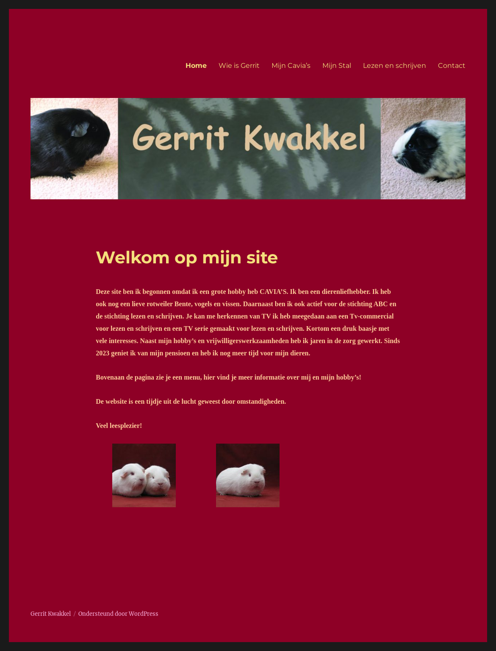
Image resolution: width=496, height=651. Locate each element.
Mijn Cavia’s (291, 65)
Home (196, 65)
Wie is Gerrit (239, 65)
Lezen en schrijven (394, 65)
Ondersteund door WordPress (118, 613)
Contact (452, 65)
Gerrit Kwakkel (50, 613)
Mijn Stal (336, 65)
